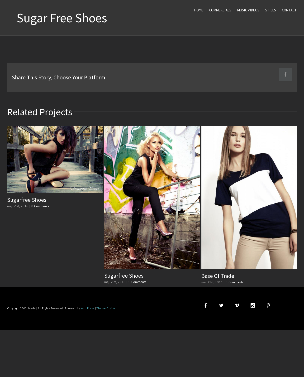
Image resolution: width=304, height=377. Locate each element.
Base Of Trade (217, 276)
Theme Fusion (105, 308)
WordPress (87, 308)
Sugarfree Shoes (26, 199)
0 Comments (40, 206)
